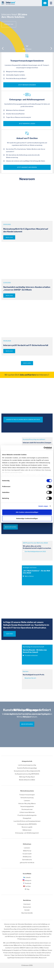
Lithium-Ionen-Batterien (27, 812)
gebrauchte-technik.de (27, 862)
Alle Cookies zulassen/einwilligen (27, 512)
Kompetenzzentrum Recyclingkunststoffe (27, 771)
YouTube (28, 886)
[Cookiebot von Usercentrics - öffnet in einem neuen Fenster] (43, 448)
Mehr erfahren (10, 527)
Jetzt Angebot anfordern (27, 167)
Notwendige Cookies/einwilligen (27, 518)
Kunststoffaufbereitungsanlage (27, 768)
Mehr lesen (9, 237)
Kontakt (27, 910)
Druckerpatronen (27, 809)
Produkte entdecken (30, 655)
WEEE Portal (27, 851)
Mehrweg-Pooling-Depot (27, 777)
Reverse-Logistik (27, 827)
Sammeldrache (27, 859)
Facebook (28, 883)
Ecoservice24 (27, 854)
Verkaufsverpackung (27, 797)
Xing (27, 889)
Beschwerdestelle (27, 913)
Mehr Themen (27, 49)
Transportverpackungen (27, 795)
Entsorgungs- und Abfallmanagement (27, 833)
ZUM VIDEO (9, 633)
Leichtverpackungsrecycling (27, 765)
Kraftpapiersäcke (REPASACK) (27, 824)
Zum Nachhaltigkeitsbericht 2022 (34, 551)
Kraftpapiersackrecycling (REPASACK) (27, 774)
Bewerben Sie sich (29, 678)
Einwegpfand (27, 818)
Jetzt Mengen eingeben (27, 85)
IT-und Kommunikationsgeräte (27, 815)
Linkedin (28, 877)
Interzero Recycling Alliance (27, 803)
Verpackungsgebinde (27, 806)
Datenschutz (27, 907)
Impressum (27, 904)
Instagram (28, 880)
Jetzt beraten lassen (27, 123)
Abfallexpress (27, 857)
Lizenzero (27, 800)
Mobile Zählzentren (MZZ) (27, 780)
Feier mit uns (8, 24)
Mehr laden (27, 363)
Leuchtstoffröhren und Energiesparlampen (27, 821)
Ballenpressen (27, 830)
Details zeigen (43, 506)
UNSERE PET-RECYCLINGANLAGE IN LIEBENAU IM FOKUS (23, 419)
